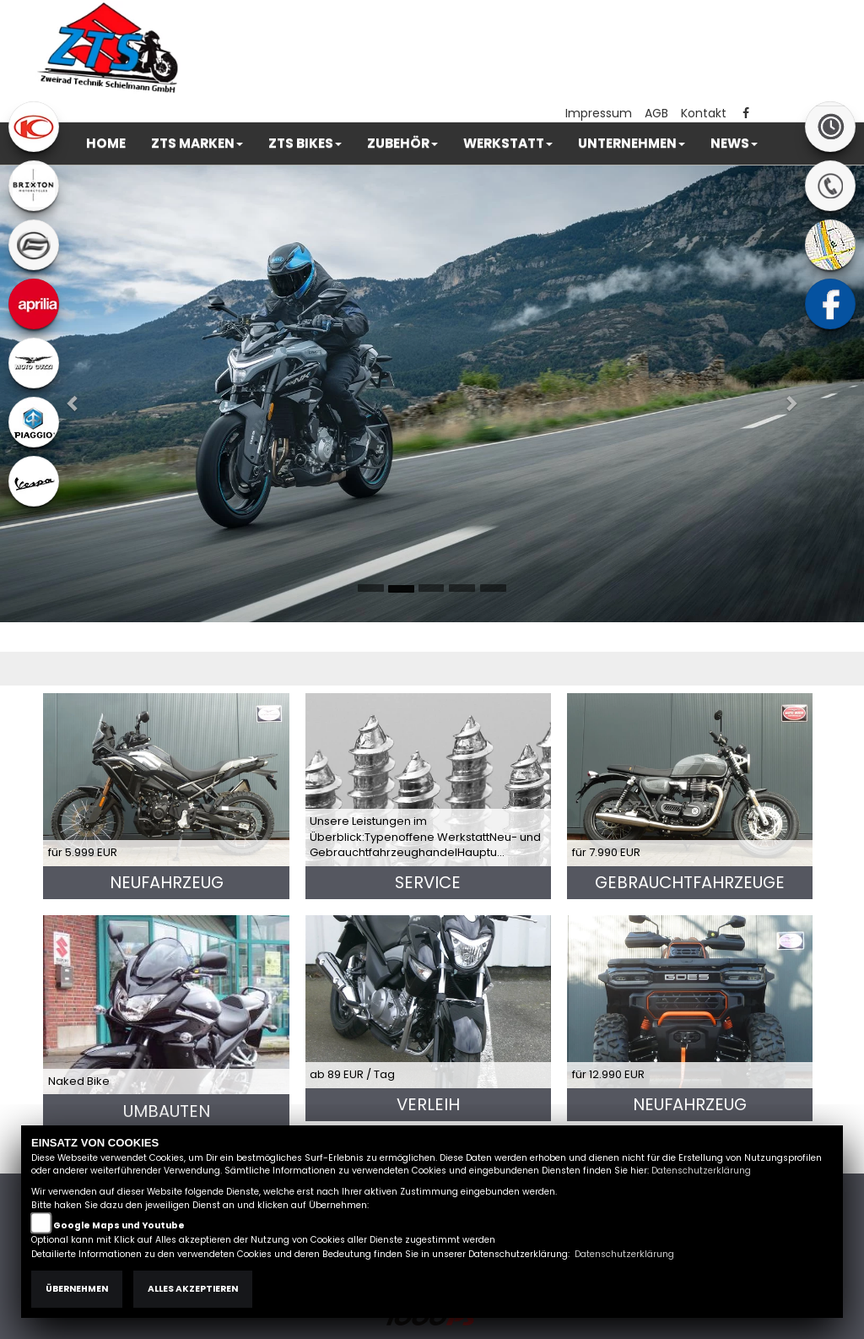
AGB (656, 113)
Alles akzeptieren (193, 1288)
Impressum (598, 113)
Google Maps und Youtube (119, 1225)
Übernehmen (77, 1288)
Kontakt (703, 113)
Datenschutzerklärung (701, 1170)
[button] (197, 143)
